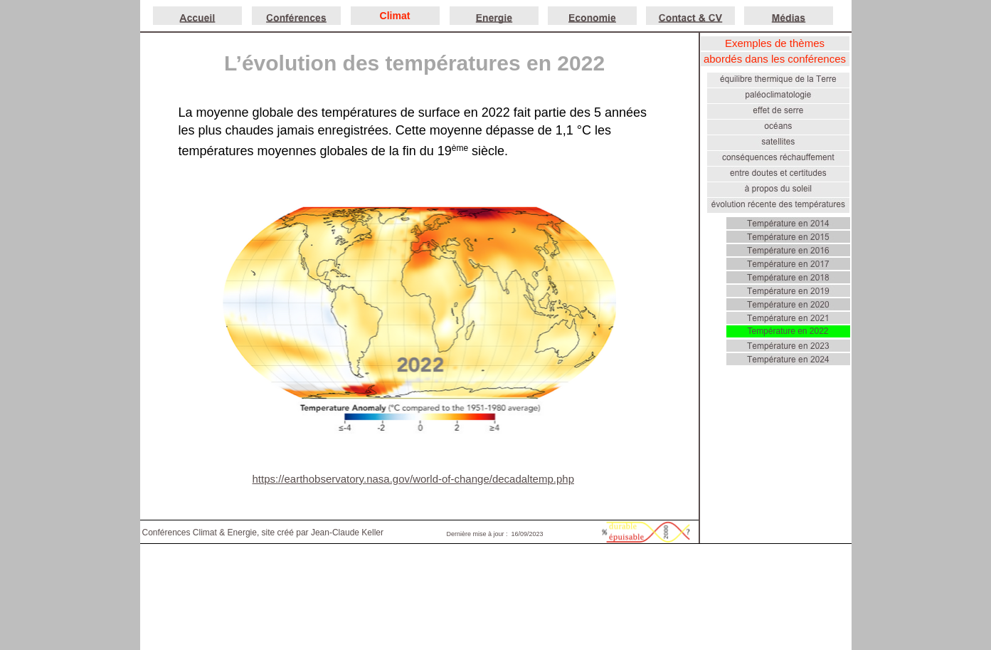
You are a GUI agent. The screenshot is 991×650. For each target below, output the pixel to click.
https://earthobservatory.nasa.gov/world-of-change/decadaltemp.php (414, 479)
